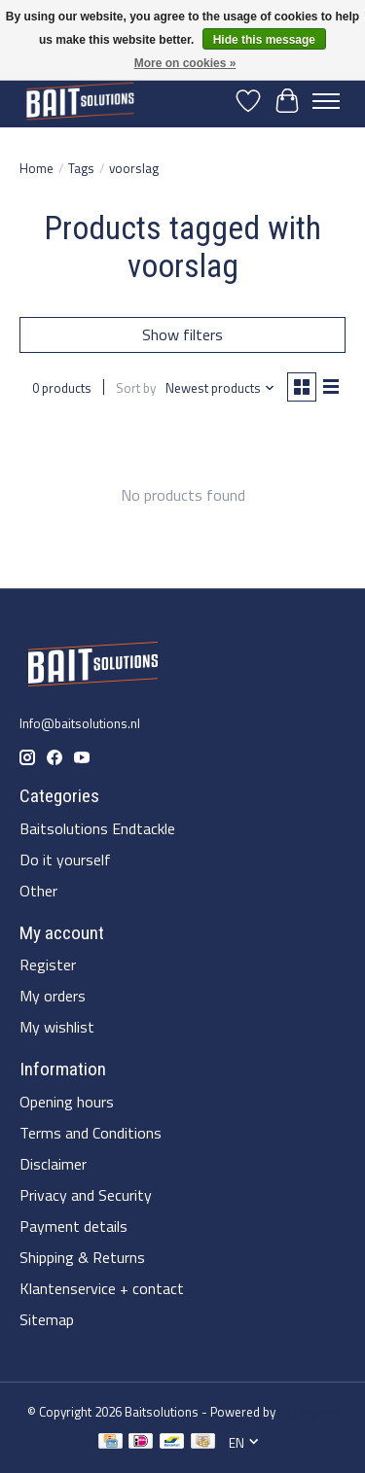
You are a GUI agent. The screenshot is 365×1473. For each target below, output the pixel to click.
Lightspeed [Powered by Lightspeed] (308, 1411)
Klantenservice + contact (101, 1288)
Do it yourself (65, 859)
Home (36, 168)
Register (47, 964)
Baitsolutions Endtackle (97, 828)
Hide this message (264, 40)
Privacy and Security (85, 1195)
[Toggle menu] (326, 101)
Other (38, 890)
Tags (81, 168)
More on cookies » (185, 63)
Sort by (136, 388)
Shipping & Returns (82, 1257)
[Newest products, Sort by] (220, 388)
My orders (52, 995)
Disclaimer (53, 1163)
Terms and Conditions (90, 1132)
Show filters (182, 334)
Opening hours (66, 1101)
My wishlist (56, 1026)
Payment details (73, 1226)
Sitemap (46, 1319)
